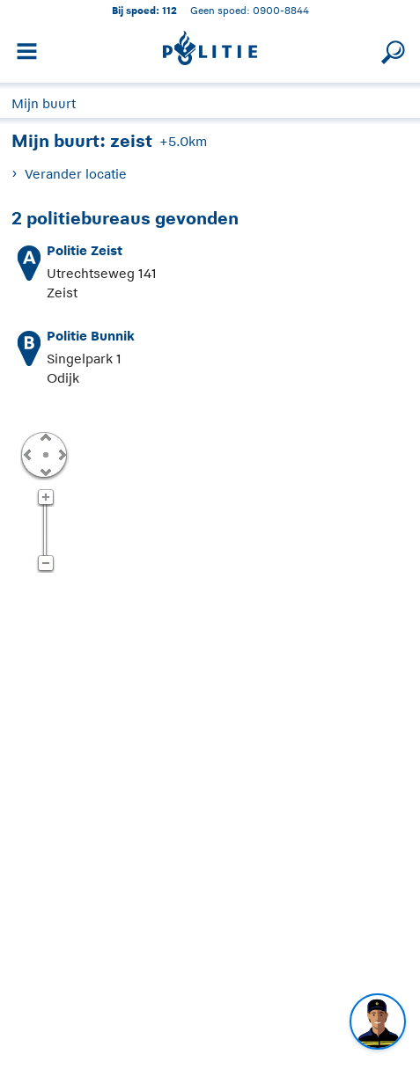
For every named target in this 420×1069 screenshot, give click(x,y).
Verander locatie (76, 173)
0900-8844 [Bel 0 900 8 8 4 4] (281, 10)
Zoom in (45, 498)
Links (27, 454)
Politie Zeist (84, 250)
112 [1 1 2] (169, 10)
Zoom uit (45, 564)
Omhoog (45, 436)
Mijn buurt (43, 103)
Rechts (61, 454)
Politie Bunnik (91, 335)
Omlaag (45, 471)
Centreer (45, 454)
